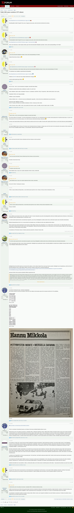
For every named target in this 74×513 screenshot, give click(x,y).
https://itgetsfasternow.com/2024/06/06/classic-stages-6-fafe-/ (20, 37)
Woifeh (4, 55)
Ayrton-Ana (4, 242)
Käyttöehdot (58, 507)
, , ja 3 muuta (17, 233)
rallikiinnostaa (4, 116)
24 (17, 16)
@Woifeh (14, 76)
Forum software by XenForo (37, 509)
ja (16, 134)
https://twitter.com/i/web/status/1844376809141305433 (19, 425)
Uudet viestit (3, 8)
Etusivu (2, 6)
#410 (72, 163)
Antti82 (4, 193)
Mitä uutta (12, 6)
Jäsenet (17, 6)
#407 (72, 124)
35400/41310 (6, 134)
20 (10, 16)
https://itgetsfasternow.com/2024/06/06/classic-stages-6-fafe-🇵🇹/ (20, 20)
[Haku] (71, 6)
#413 (72, 199)
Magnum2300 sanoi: (13, 239)
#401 (72, 18)
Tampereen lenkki (5, 30)
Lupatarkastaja (4, 446)
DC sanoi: (11, 485)
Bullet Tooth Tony (4, 157)
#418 (72, 440)
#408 (72, 137)
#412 (72, 187)
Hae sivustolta (8, 8)
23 (16, 16)
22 (14, 16)
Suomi (2, 507)
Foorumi (7, 6)
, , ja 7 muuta (19, 437)
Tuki (67, 507)
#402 (72, 32)
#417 (72, 423)
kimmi (4, 130)
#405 (72, 84)
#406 (72, 110)
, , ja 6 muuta (17, 107)
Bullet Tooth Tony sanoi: (14, 166)
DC (4, 293)
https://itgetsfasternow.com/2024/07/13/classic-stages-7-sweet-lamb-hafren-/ (23, 66)
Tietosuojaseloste (63, 507)
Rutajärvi (4, 90)
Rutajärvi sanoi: (12, 113)
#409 (72, 151)
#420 (72, 482)
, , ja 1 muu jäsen (19, 148)
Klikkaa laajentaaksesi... (41, 281)
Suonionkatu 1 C (5, 299)
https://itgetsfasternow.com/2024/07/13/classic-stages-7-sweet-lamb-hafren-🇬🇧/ (23, 42)
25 (19, 16)
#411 (72, 175)
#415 (72, 236)
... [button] (7, 16)
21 (12, 16)
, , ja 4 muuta (19, 196)
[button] (14, 6)
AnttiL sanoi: (12, 35)
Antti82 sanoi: (12, 202)
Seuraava (22, 16)
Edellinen (2, 16)
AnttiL (4, 24)
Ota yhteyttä (53, 507)
